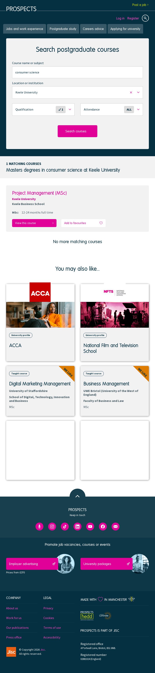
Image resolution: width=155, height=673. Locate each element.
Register (133, 18)
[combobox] (77, 72)
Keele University (24, 199)
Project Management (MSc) (39, 193)
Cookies (48, 618)
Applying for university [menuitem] (125, 29)
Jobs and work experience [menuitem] (24, 29)
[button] (77, 92)
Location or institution (27, 83)
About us (12, 608)
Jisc (42, 649)
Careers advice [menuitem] (93, 29)
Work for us (14, 618)
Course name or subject (28, 63)
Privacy (48, 608)
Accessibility (51, 637)
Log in (120, 18)
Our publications (17, 628)
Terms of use (52, 628)
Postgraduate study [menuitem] (63, 29)
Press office (14, 637)
